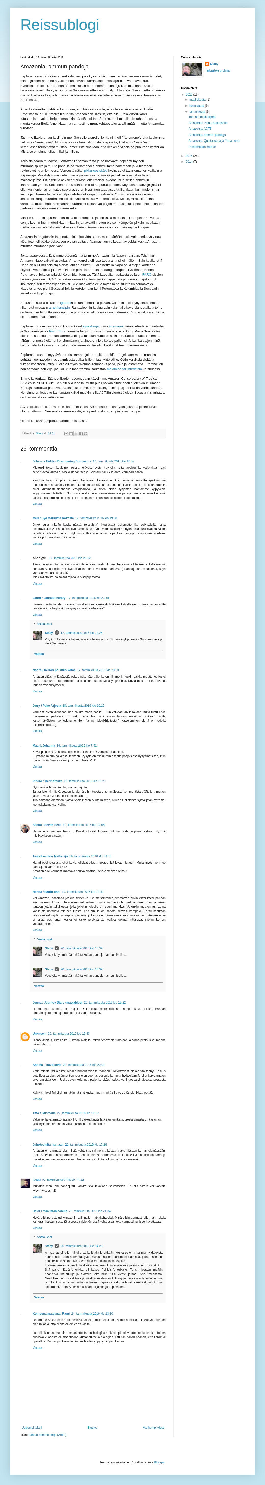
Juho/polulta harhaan (48, 1144)
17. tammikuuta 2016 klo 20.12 (70, 558)
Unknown (39, 1033)
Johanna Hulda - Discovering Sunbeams (62, 461)
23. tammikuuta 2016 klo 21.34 (90, 1211)
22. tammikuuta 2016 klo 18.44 (63, 1180)
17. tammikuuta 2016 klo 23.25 (81, 633)
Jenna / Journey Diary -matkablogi (57, 1002)
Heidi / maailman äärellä (50, 1211)
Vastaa (37, 504)
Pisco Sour (57, 331)
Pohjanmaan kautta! (202, 147)
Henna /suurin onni (46, 892)
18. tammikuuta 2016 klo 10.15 (83, 706)
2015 (189, 156)
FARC (146, 274)
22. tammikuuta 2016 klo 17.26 (86, 1144)
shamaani (116, 326)
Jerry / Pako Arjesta (47, 706)
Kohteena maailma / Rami (51, 1313)
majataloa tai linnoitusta (124, 369)
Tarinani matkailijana (202, 117)
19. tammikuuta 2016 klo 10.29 (85, 781)
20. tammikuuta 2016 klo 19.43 (69, 1033)
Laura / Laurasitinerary (49, 598)
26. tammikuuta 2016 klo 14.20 (81, 1246)
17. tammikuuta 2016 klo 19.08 (96, 518)
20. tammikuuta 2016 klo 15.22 (105, 1002)
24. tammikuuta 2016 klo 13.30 (92, 1313)
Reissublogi (59, 24)
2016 (189, 94)
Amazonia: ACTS (200, 129)
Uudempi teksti (32, 1427)
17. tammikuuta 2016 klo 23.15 (88, 598)
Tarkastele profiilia (217, 70)
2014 (189, 161)
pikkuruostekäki (95, 170)
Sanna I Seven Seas (47, 825)
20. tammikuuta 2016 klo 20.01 (84, 1065)
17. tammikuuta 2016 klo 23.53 (98, 670)
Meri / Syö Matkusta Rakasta (53, 518)
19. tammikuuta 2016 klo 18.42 (83, 892)
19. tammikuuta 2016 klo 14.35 (90, 856)
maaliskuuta (197, 99)
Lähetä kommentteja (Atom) (47, 1435)
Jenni (37, 1180)
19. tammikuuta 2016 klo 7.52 (77, 745)
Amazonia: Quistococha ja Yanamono (214, 141)
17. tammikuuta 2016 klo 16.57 (113, 461)
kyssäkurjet (91, 326)
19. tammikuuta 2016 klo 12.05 (84, 825)
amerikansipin (59, 307)
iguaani (65, 303)
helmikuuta (197, 106)
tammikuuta (197, 111)
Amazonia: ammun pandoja (207, 135)
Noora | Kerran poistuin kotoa (54, 670)
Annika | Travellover (47, 1065)
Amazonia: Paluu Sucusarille (208, 123)
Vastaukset (44, 624)
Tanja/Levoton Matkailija (50, 856)
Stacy (49, 633)
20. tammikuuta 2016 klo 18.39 (81, 948)
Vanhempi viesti (153, 1427)
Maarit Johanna (44, 745)
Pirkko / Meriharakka (47, 781)
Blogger (159, 1462)
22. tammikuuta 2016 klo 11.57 (78, 1113)
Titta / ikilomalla (44, 1113)
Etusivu (92, 1427)
